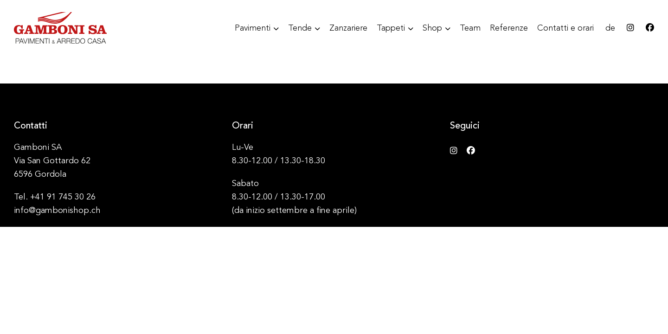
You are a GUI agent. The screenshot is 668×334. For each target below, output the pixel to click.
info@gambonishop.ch (57, 210)
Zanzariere (348, 28)
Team (470, 28)
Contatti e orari (565, 28)
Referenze (509, 28)
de (610, 28)
